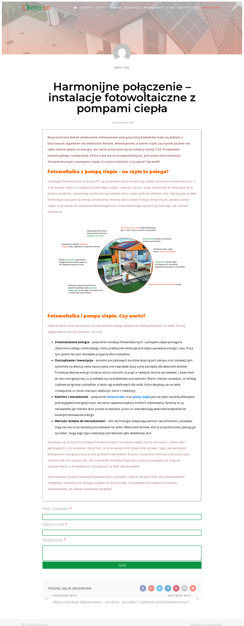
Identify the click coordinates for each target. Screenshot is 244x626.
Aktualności (153, 7)
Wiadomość (52, 540)
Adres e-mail (53, 524)
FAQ (196, 7)
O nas (170, 7)
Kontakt (184, 7)
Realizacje (132, 7)
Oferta (85, 7)
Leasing (115, 7)
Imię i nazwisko (55, 508)
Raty (100, 7)
